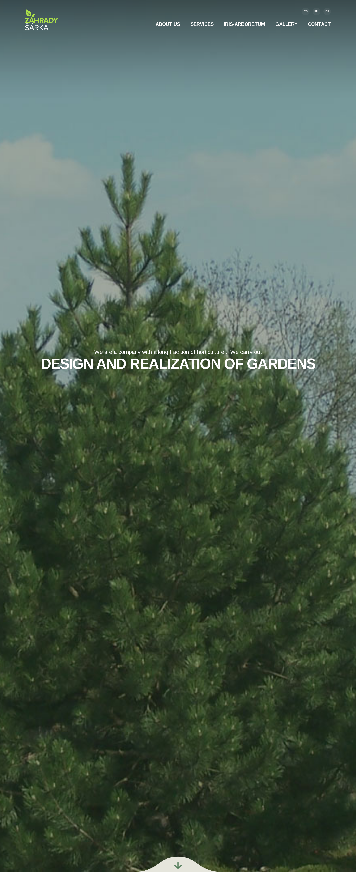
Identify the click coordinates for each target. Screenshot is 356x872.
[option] (178, 436)
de (327, 11)
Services (202, 24)
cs (306, 11)
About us (168, 24)
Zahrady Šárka (41, 19)
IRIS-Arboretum (244, 24)
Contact (319, 24)
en (316, 11)
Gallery (286, 24)
